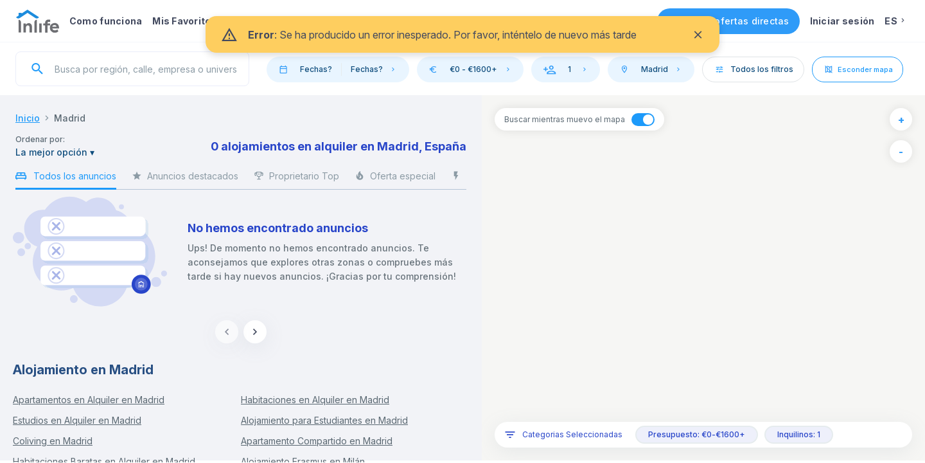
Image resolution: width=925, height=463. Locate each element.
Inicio (27, 118)
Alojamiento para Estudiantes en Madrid (324, 420)
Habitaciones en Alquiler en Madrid (315, 399)
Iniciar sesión (842, 20)
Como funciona (105, 20)
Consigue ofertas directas (728, 20)
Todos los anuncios (65, 178)
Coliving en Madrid (52, 440)
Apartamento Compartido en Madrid (316, 440)
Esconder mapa (857, 69)
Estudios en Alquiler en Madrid (77, 420)
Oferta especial (395, 179)
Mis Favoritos (184, 20)
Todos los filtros (753, 69)
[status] (462, 34)
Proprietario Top (296, 179)
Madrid (69, 118)
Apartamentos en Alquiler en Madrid (88, 399)
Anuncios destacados (185, 179)
